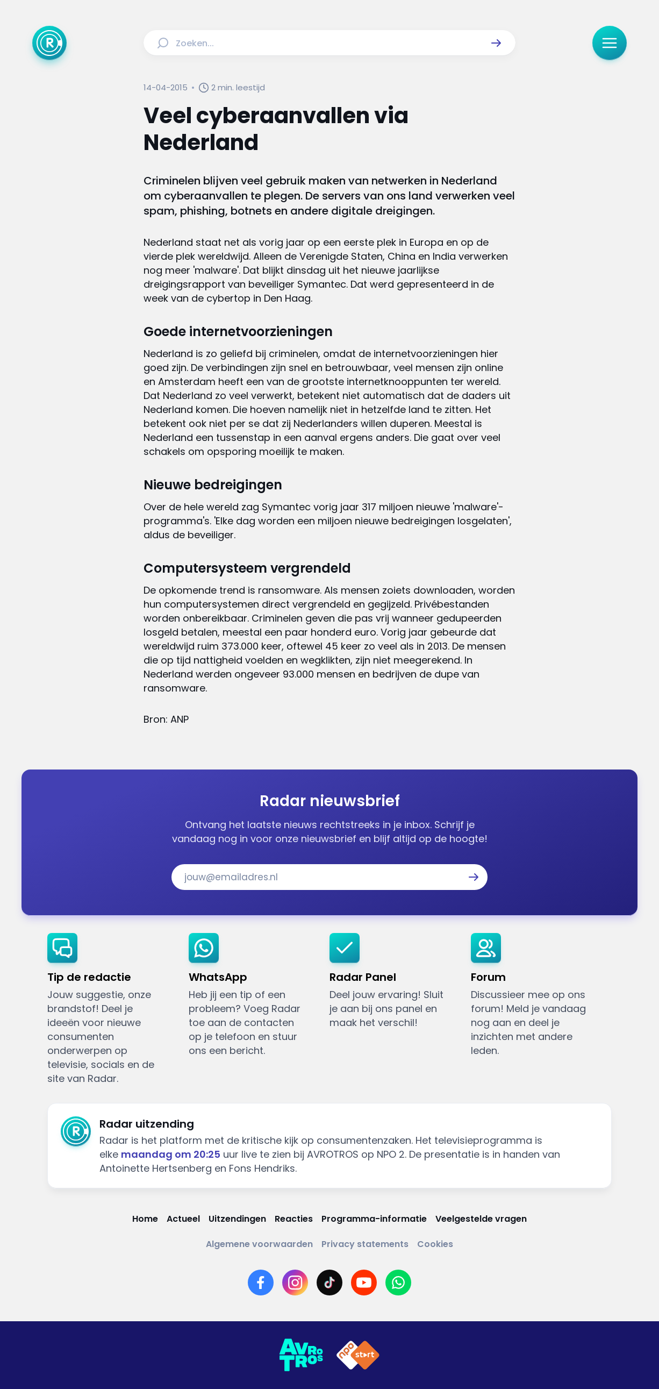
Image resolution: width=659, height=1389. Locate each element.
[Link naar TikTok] (329, 1282)
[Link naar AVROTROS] (301, 1355)
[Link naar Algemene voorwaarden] (259, 1244)
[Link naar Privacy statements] (365, 1244)
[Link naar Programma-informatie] (374, 1219)
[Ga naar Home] (49, 43)
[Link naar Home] (145, 1219)
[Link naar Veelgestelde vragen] (481, 1219)
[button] (496, 43)
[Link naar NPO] (358, 1355)
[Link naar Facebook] (261, 1282)
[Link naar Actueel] (183, 1219)
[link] (109, 1009)
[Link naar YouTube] (364, 1282)
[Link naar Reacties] (294, 1219)
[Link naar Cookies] (435, 1244)
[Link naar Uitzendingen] (237, 1219)
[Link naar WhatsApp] (398, 1282)
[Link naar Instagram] (295, 1282)
